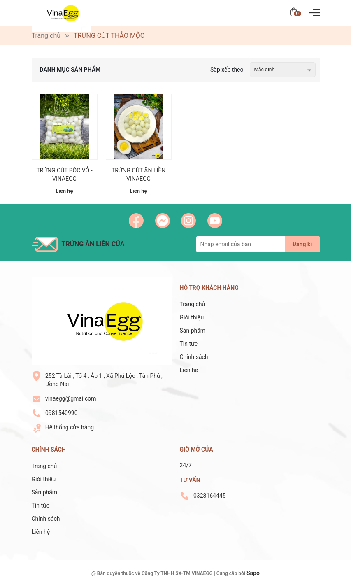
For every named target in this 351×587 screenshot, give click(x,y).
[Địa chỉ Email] (258, 244)
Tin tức (189, 343)
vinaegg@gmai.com (70, 398)
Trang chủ (192, 304)
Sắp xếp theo (227, 69)
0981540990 (61, 413)
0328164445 (209, 495)
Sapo (253, 573)
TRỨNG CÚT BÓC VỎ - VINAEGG (64, 174)
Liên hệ (189, 370)
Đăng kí (302, 244)
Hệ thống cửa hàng (69, 427)
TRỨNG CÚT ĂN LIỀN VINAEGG (138, 174)
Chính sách (194, 357)
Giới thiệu (192, 317)
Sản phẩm (193, 330)
